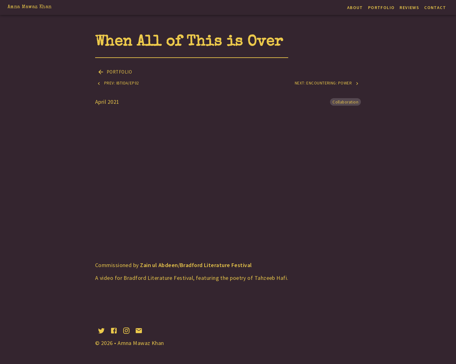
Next (327, 83)
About (355, 7)
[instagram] (126, 330)
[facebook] (114, 330)
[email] (139, 330)
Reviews (409, 7)
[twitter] (101, 330)
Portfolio (381, 7)
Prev (117, 83)
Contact (435, 7)
